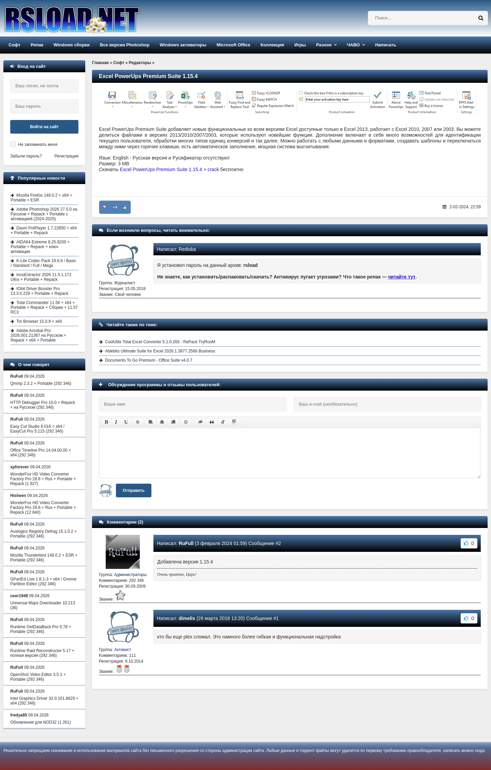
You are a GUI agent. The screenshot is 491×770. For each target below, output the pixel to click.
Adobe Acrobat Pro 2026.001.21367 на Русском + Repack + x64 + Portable (38, 335)
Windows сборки (72, 44)
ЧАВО (353, 44)
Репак (37, 44)
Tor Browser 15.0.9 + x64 (39, 321)
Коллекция (272, 44)
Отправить (134, 490)
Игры (300, 44)
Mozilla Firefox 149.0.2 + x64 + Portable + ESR (41, 197)
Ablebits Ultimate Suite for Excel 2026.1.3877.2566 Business (160, 351)
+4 (115, 207)
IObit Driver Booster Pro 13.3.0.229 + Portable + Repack (39, 291)
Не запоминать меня (37, 144)
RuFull (186, 543)
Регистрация (66, 156)
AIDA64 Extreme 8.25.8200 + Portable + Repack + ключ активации (40, 247)
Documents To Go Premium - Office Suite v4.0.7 (148, 360)
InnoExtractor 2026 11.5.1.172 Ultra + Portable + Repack (41, 277)
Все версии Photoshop (124, 44)
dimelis (187, 618)
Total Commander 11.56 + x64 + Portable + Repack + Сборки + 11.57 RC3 (44, 307)
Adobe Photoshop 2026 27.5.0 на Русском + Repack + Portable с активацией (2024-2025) (44, 214)
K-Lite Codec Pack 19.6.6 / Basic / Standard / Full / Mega (43, 263)
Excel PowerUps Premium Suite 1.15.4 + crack (169, 169)
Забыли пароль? (26, 156)
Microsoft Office (233, 44)
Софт (14, 44)
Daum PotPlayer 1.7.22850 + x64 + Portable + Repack (44, 230)
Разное (323, 44)
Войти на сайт (44, 126)
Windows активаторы (183, 44)
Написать (385, 44)
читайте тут (402, 277)
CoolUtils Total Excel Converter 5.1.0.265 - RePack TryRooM (160, 341)
